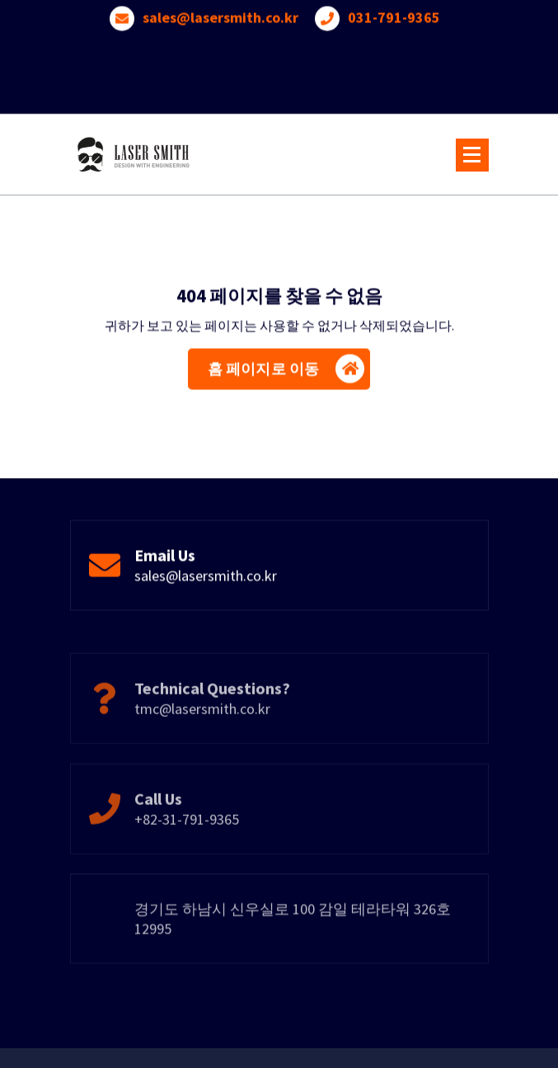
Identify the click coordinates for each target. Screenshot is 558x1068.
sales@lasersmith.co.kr (220, 14)
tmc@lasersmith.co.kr (202, 732)
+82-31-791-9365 (186, 843)
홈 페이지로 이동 (286, 372)
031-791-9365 (394, 14)
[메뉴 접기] (472, 155)
